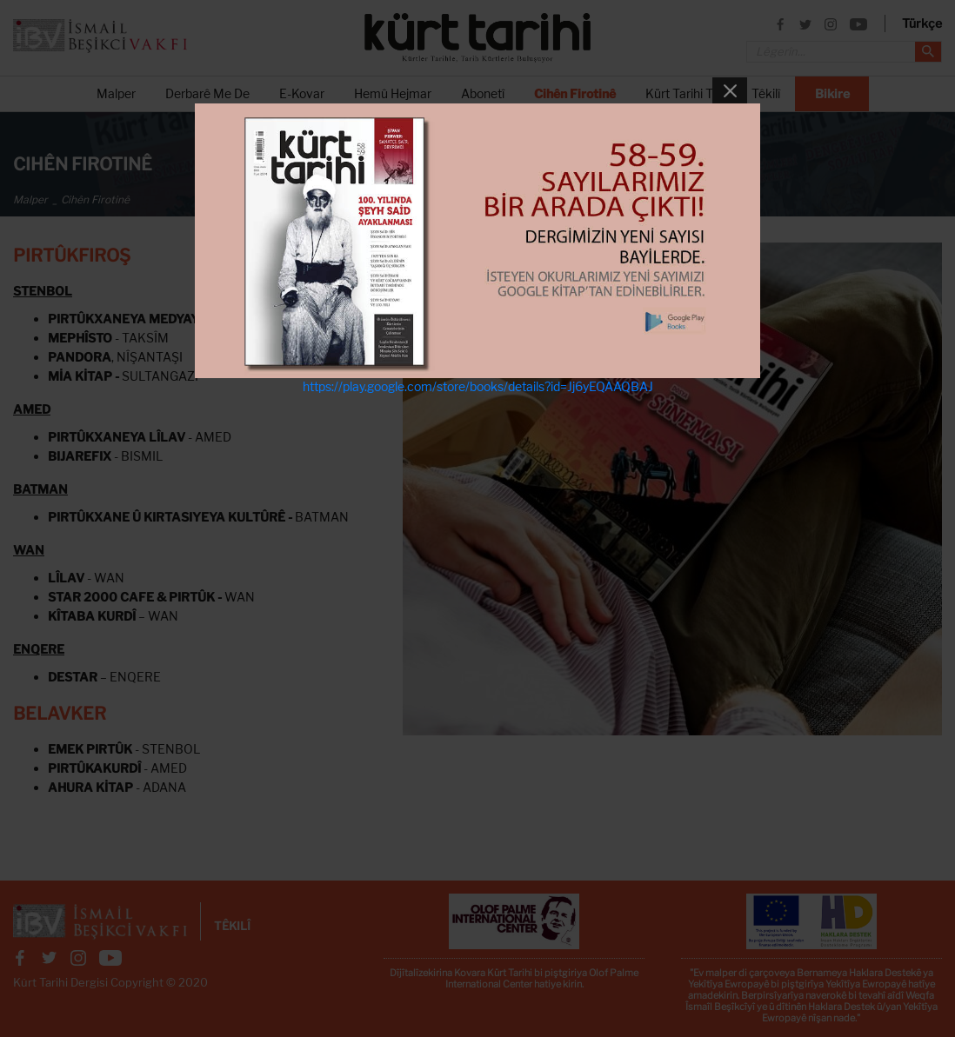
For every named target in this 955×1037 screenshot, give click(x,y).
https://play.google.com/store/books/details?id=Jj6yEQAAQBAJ (478, 386)
